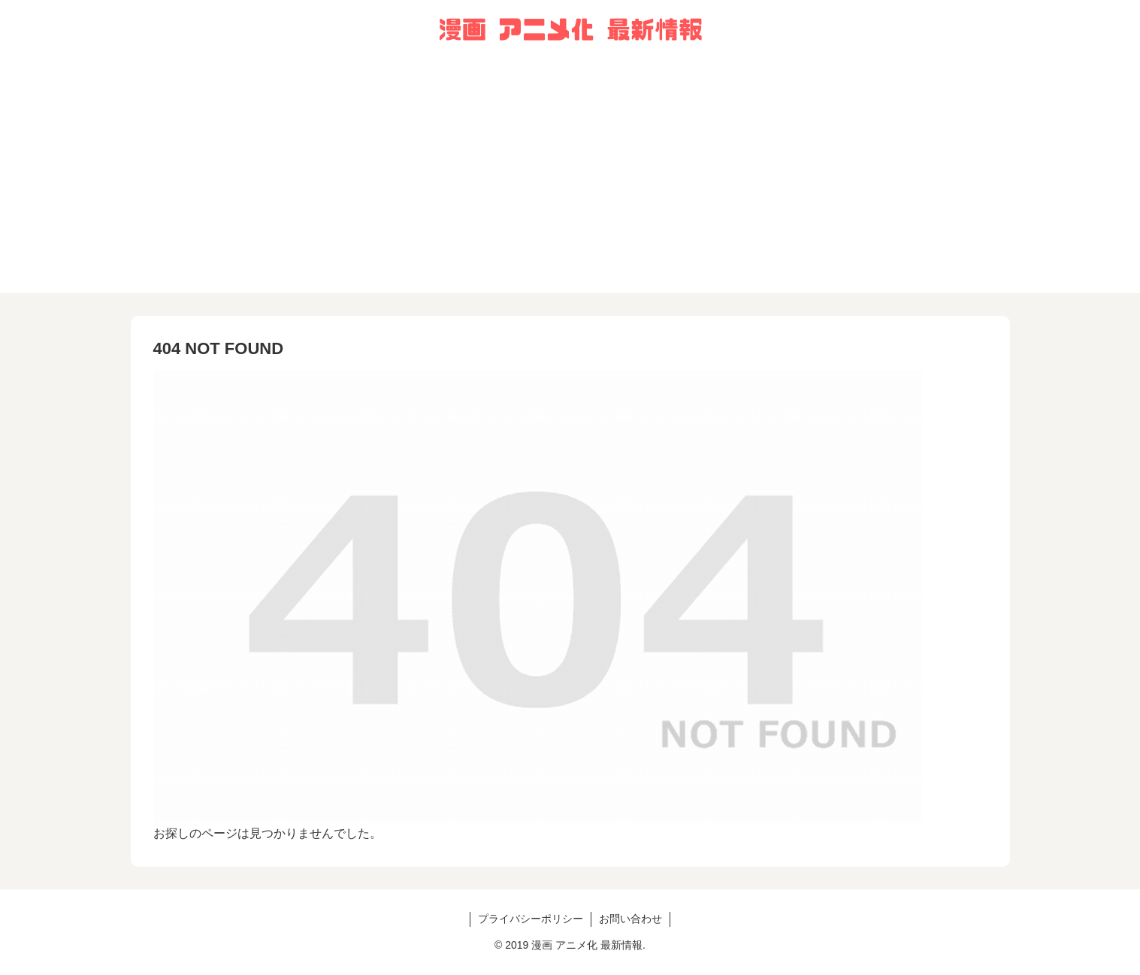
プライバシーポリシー (530, 919)
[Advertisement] (570, 188)
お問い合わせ (630, 919)
